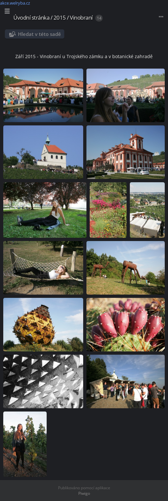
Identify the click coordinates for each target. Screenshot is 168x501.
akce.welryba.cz (15, 3)
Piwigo (84, 493)
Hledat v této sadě (39, 34)
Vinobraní (81, 17)
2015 (59, 17)
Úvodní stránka (31, 17)
